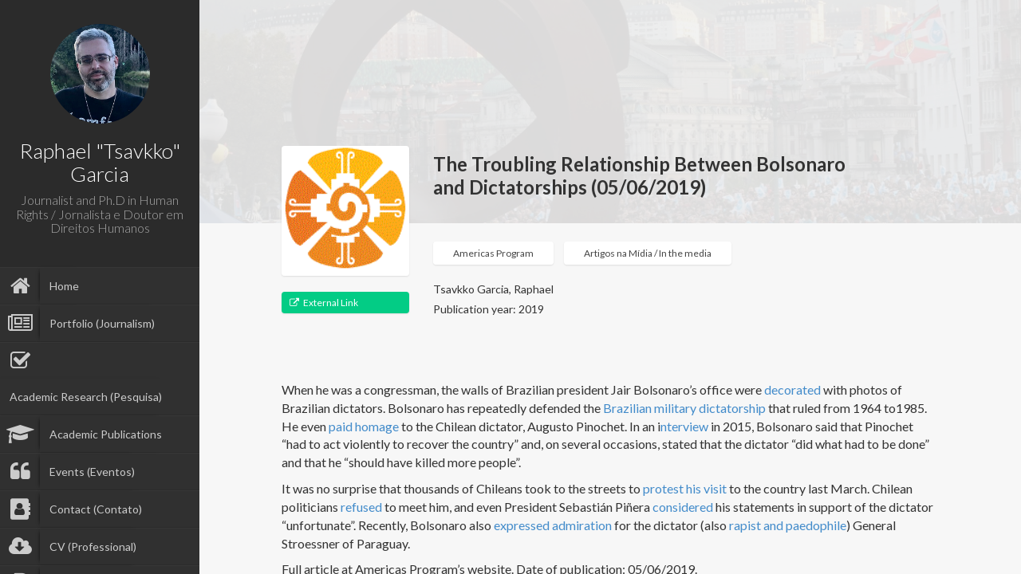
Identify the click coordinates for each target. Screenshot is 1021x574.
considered (682, 506)
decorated (792, 389)
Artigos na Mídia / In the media (648, 253)
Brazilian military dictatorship (684, 407)
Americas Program (493, 253)
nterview (684, 426)
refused (361, 506)
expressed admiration (553, 525)
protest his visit (685, 488)
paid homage (364, 426)
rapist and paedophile (787, 525)
